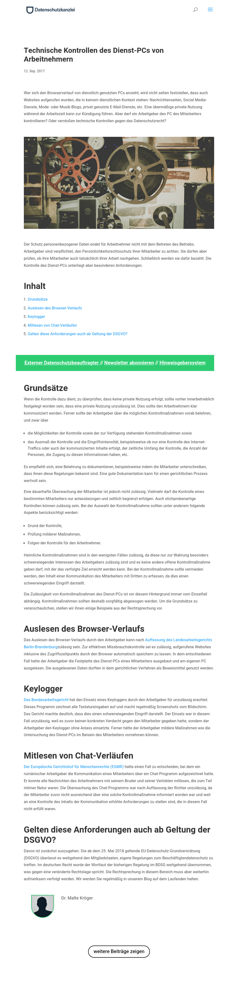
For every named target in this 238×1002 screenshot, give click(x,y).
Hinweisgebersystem (183, 362)
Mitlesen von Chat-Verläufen (52, 325)
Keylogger (36, 317)
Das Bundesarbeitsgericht (46, 700)
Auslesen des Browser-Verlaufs (55, 308)
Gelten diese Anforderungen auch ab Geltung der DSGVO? (78, 334)
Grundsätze (38, 299)
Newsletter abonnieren (129, 362)
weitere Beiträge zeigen (118, 951)
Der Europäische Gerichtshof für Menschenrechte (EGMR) (74, 767)
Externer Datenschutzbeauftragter (62, 362)
